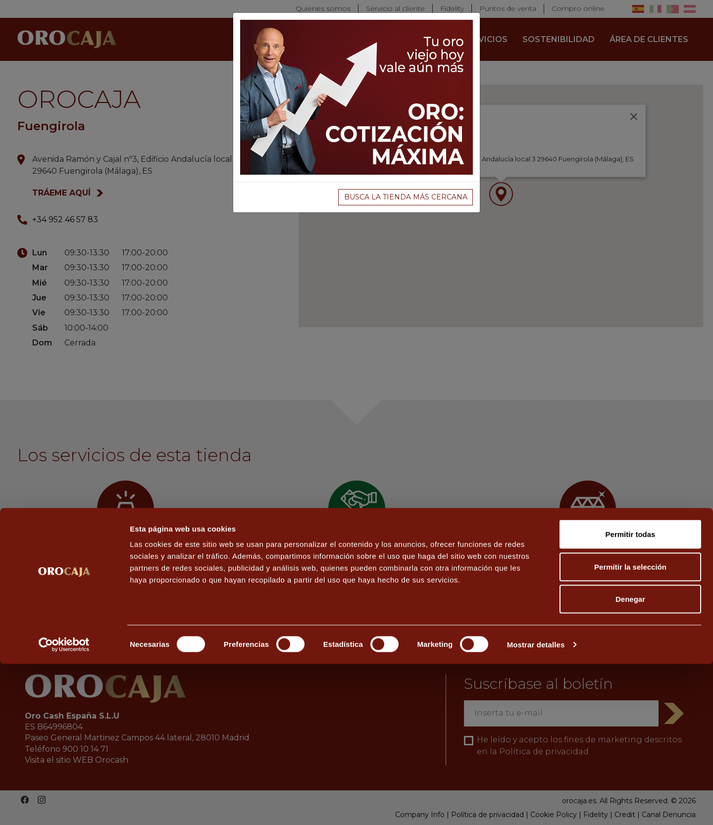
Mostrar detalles (536, 805)
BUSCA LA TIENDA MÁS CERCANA (405, 197)
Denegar (630, 760)
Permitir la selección (630, 728)
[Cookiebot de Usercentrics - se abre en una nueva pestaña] (64, 805)
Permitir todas (631, 695)
